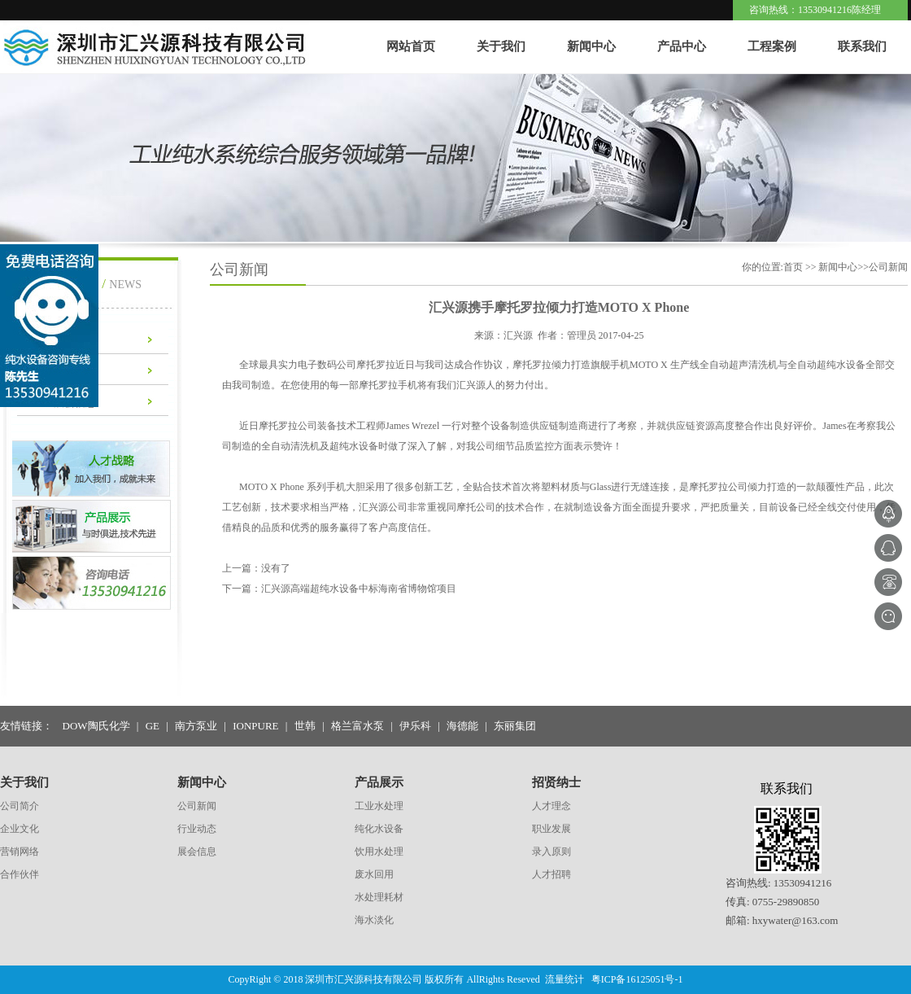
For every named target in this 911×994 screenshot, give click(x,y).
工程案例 (772, 46)
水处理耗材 (379, 897)
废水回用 (374, 874)
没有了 (275, 568)
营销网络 (19, 851)
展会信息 (196, 851)
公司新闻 (196, 806)
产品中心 (681, 46)
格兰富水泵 (357, 726)
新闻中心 (591, 46)
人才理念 (551, 806)
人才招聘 (551, 874)
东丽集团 (515, 726)
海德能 (462, 726)
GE (152, 726)
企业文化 (19, 828)
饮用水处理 (379, 851)
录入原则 (551, 851)
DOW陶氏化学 (96, 726)
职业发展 (551, 828)
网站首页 (410, 46)
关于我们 (501, 46)
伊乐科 (415, 726)
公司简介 (19, 806)
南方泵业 (196, 726)
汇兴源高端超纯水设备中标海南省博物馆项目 (358, 588)
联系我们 (862, 46)
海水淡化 (374, 920)
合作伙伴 (19, 874)
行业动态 (196, 828)
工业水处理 (379, 806)
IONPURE (255, 726)
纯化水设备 (379, 828)
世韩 (305, 726)
